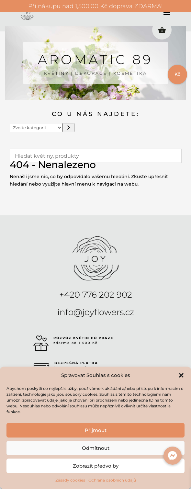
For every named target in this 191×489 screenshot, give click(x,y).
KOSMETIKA (130, 73)
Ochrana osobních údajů (112, 480)
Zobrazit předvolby (95, 466)
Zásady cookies (70, 480)
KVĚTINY (56, 73)
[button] (181, 375)
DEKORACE (91, 73)
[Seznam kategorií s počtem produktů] (36, 127)
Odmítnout (95, 448)
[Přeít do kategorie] (68, 127)
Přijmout (96, 430)
